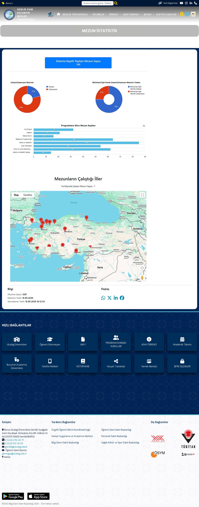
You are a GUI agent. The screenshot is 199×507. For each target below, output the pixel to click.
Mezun (148, 14)
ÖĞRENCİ (114, 14)
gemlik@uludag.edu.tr (16, 446)
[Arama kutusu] (97, 3)
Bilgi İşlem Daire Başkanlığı (65, 442)
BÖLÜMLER (99, 14)
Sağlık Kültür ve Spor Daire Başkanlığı (120, 442)
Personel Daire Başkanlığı (114, 436)
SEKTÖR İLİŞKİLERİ (166, 14)
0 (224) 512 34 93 (14, 443)
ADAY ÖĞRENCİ (131, 14)
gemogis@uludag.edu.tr (14, 453)
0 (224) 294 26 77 (14, 440)
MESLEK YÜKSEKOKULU (76, 14)
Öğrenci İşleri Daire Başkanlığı (116, 429)
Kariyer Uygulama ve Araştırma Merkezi (72, 436)
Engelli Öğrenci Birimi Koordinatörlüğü (71, 429)
